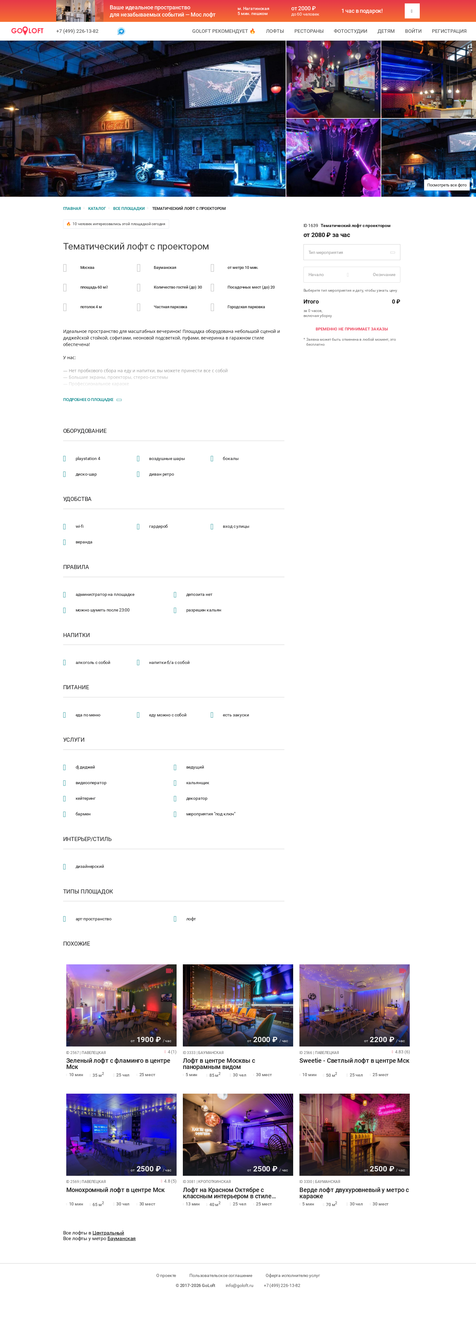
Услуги (74, 740)
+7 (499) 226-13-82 (77, 31)
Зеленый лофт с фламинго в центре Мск (118, 1064)
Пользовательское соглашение (220, 1275)
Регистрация (449, 31)
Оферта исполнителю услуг (293, 1275)
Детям (386, 31)
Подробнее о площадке (88, 399)
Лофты (275, 31)
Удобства (77, 499)
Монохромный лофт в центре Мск (115, 1190)
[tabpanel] (121, 1005)
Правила (76, 567)
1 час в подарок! (362, 11)
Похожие (76, 944)
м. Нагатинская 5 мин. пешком (253, 11)
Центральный (108, 1233)
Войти (413, 31)
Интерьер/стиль (87, 839)
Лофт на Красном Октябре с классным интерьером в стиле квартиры (227, 1193)
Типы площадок (88, 891)
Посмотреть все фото (447, 185)
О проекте (166, 1275)
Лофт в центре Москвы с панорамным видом (219, 1064)
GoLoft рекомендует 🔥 (224, 31)
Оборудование (85, 431)
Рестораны (309, 31)
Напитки (76, 635)
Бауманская (122, 1238)
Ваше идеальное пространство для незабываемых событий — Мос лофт (163, 11)
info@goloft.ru (239, 1285)
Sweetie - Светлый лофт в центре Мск (354, 1060)
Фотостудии (350, 31)
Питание (76, 687)
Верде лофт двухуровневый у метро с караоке (354, 1193)
